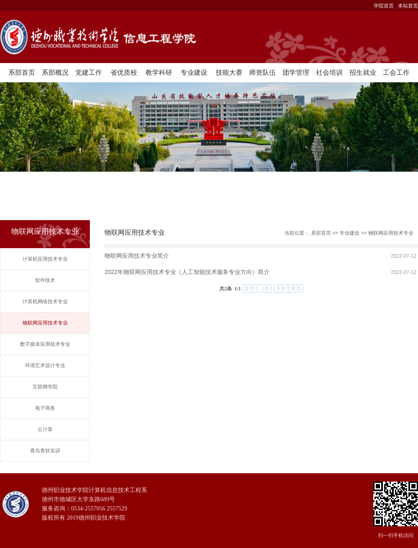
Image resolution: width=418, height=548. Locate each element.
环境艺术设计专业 (45, 365)
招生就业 (362, 72)
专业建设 (194, 72)
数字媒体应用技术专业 (45, 344)
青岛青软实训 (45, 451)
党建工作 (88, 72)
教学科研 (158, 72)
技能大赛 (229, 72)
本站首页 (408, 6)
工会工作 (396, 72)
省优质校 (123, 72)
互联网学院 (45, 387)
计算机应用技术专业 (45, 259)
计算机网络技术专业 (45, 301)
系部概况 (55, 72)
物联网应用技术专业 (45, 323)
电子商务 (45, 408)
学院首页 (384, 6)
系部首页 (21, 72)
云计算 (45, 429)
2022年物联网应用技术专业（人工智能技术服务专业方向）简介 (187, 272)
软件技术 (45, 280)
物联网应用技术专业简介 (136, 255)
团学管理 (296, 72)
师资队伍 (262, 72)
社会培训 (329, 72)
